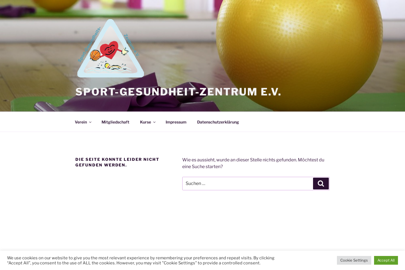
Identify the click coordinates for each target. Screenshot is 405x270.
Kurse (148, 122)
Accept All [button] (386, 260)
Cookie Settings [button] (354, 260)
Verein (83, 122)
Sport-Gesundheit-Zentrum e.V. (178, 92)
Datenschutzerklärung (218, 122)
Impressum (176, 122)
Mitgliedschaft (115, 122)
